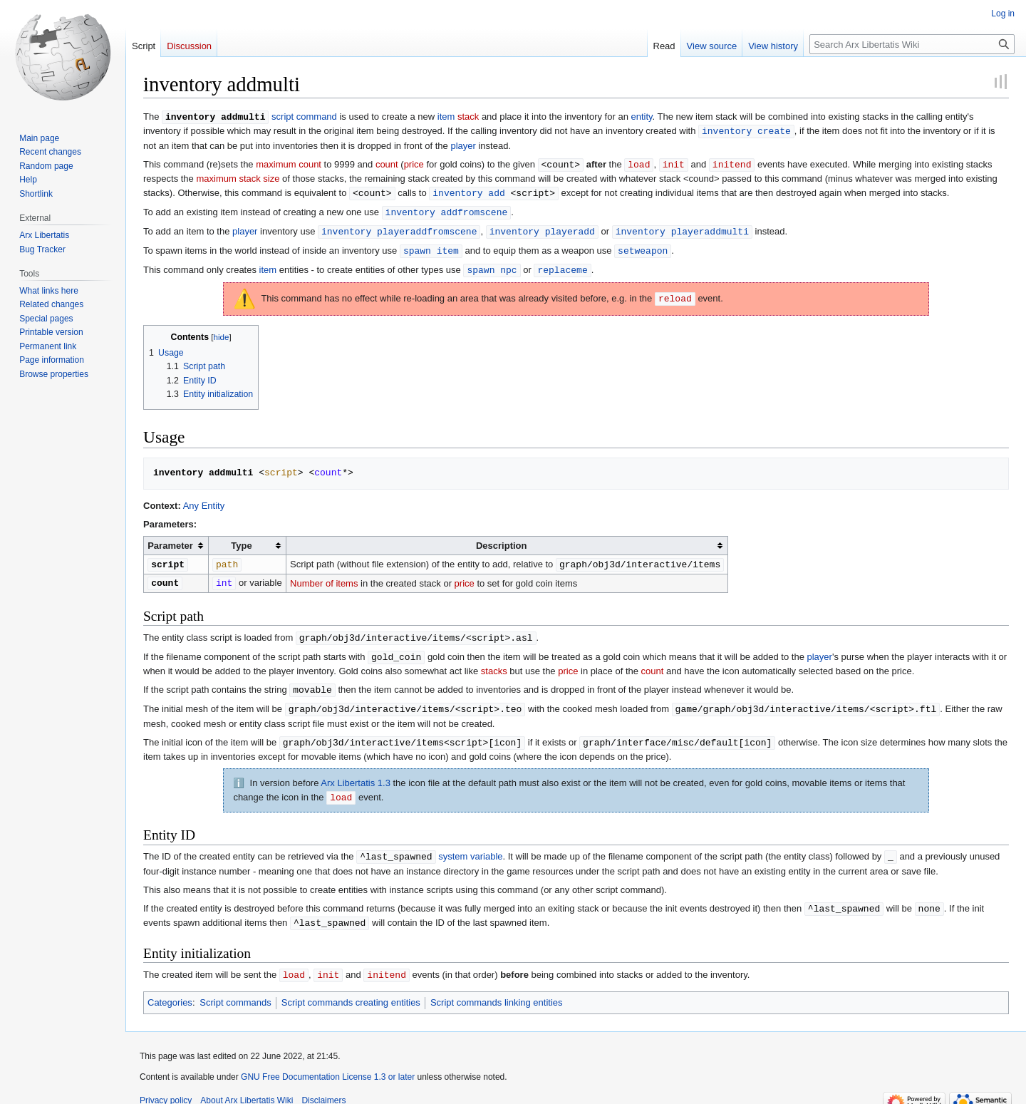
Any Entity (204, 500)
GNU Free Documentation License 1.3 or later (328, 1063)
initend (732, 162)
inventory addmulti (215, 116)
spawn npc (492, 264)
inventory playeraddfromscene (399, 227)
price (414, 163)
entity (641, 116)
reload (675, 293)
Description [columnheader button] (501, 540)
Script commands (235, 988)
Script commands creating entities (350, 988)
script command (304, 116)
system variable (470, 845)
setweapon (643, 245)
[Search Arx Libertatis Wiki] (912, 44)
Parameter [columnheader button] (170, 540)
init (674, 162)
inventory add (468, 190)
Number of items (324, 576)
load (639, 162)
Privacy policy (166, 1086)
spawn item (431, 245)
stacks (494, 662)
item (446, 116)
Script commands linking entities (496, 988)
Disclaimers (323, 1086)
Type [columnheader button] (241, 540)
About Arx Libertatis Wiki (246, 1086)
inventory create (746, 129)
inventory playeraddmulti (682, 227)
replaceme (562, 264)
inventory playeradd (542, 227)
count (386, 163)
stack (468, 116)
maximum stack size (237, 176)
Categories (169, 988)
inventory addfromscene (446, 208)
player (462, 144)
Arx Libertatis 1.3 (355, 772)
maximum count (288, 163)
